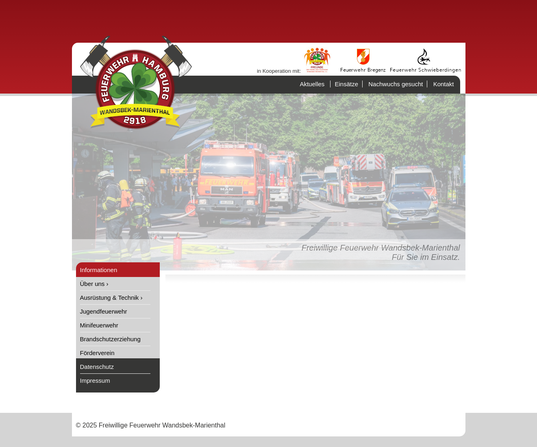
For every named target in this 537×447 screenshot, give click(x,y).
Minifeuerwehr (99, 325)
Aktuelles (312, 84)
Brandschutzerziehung (110, 339)
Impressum (95, 380)
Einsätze (346, 84)
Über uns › (94, 283)
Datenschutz (97, 366)
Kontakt (443, 84)
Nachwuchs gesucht (395, 84)
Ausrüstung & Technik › (111, 297)
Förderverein (97, 352)
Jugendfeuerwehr (103, 311)
